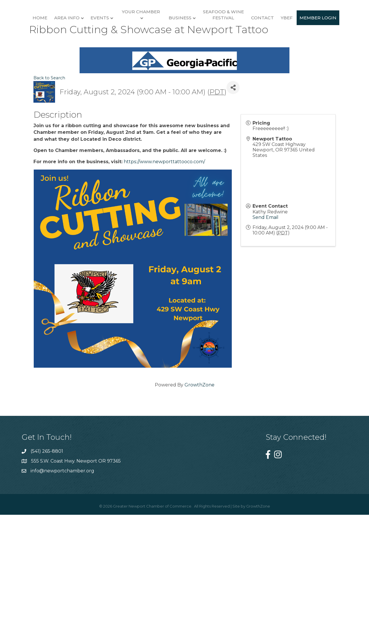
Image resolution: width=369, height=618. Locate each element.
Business (254, 45)
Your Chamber (129, 39)
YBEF (163, 94)
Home (28, 45)
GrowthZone (199, 491)
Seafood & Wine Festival (297, 42)
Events (88, 45)
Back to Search (49, 184)
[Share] (233, 193)
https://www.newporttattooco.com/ (164, 268)
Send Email (265, 323)
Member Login (194, 94)
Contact (336, 45)
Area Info (55, 45)
